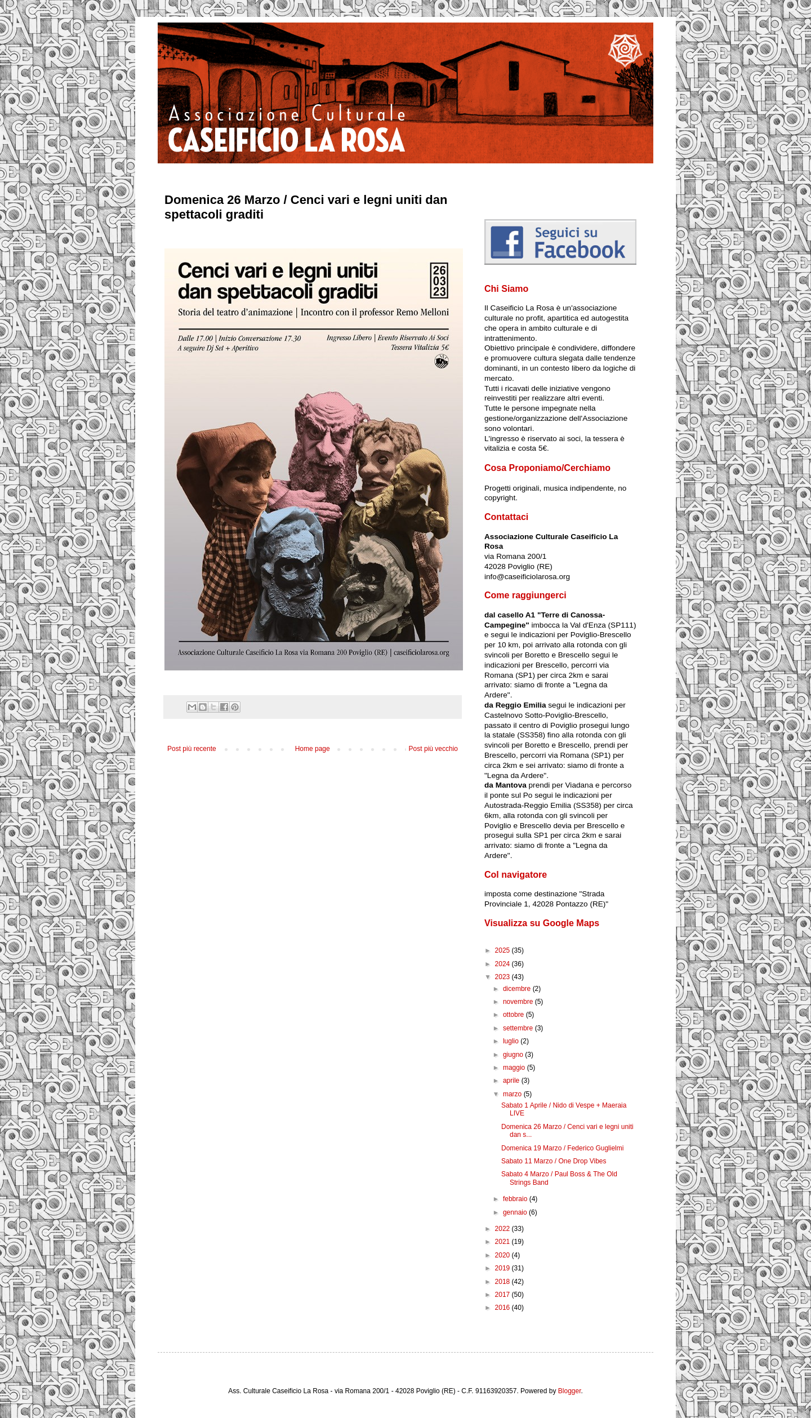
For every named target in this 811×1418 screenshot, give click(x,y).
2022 (503, 1229)
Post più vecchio (433, 749)
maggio (515, 1068)
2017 (503, 1295)
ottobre (514, 1015)
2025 (503, 950)
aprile (512, 1080)
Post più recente (191, 749)
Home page (312, 749)
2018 (503, 1282)
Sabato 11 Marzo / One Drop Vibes (554, 1161)
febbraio (516, 1199)
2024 (503, 964)
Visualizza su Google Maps (541, 923)
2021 (503, 1242)
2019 (503, 1268)
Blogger (569, 1391)
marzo (513, 1094)
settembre (519, 1028)
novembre (519, 1002)
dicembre (518, 989)
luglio (511, 1041)
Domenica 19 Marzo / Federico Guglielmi (562, 1148)
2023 (503, 977)
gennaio (516, 1212)
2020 (503, 1255)
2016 (503, 1308)
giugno (514, 1055)
